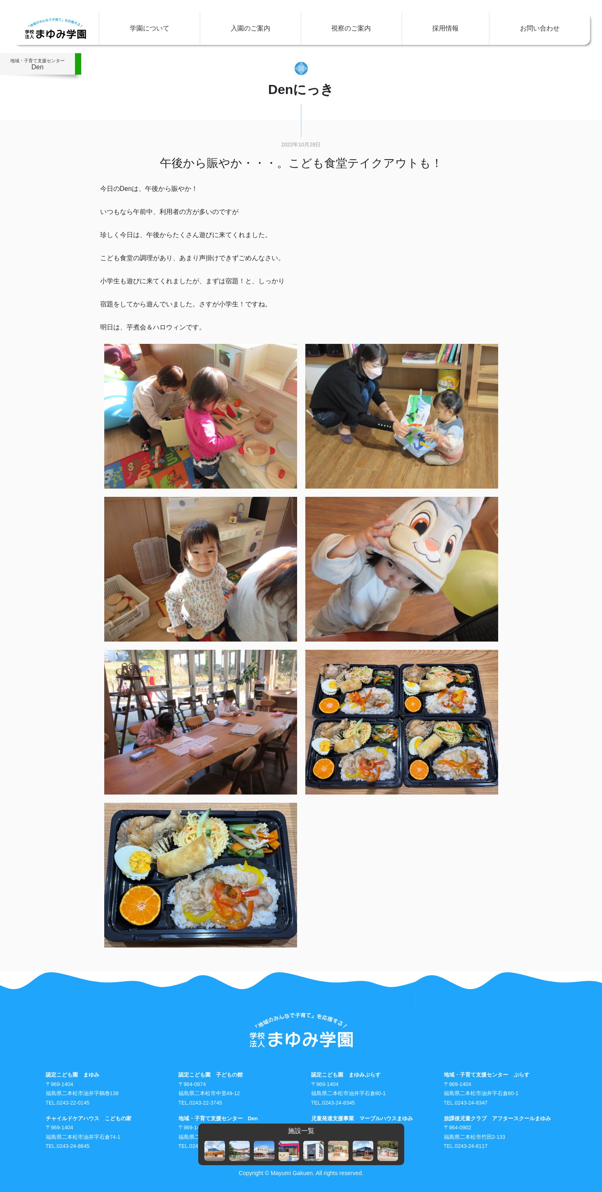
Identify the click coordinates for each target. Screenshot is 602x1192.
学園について (149, 28)
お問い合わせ (540, 28)
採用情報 (445, 28)
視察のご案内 (351, 28)
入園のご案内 (250, 28)
